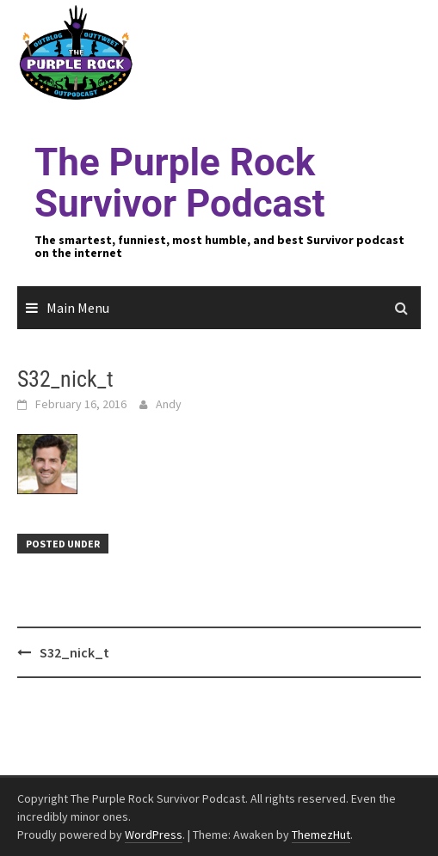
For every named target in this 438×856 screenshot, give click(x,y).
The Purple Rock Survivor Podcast (179, 183)
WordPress (153, 834)
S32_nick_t (74, 652)
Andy (169, 404)
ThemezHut (321, 834)
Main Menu (77, 307)
